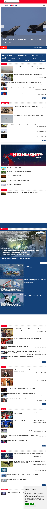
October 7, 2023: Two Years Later (14, 175)
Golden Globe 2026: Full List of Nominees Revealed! (25, 379)
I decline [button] (32, 503)
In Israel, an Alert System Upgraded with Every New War (19, 130)
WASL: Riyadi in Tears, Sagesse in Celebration (17, 440)
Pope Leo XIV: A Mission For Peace (14, 167)
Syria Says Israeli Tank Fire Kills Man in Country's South (26, 106)
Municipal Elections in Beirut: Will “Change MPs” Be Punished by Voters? (22, 192)
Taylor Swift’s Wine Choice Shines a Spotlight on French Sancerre (21, 398)
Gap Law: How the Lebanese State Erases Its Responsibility (20, 356)
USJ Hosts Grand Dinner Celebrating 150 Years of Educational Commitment (23, 492)
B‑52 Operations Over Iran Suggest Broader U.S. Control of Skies (28, 115)
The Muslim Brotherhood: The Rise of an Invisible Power (19, 171)
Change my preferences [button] (31, 505)
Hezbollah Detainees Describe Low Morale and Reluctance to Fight (21, 124)
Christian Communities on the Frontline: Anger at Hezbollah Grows (15, 258)
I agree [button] (27, 503)
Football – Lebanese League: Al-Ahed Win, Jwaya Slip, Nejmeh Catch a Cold (23, 430)
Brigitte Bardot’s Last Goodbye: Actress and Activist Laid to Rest (21, 393)
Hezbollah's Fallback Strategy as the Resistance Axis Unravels (8, 56)
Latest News (4, 47)
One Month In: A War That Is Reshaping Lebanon (37, 56)
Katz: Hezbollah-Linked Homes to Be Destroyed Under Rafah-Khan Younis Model (24, 82)
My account (34, 1)
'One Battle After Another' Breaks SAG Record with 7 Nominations (21, 388)
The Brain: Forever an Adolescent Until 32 (16, 469)
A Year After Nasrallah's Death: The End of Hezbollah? (18, 180)
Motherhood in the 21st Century (14, 184)
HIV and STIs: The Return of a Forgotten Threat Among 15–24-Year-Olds (22, 474)
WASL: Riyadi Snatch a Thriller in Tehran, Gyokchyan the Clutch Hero (29, 420)
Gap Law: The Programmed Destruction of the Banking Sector (28, 338)
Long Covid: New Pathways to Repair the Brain (17, 479)
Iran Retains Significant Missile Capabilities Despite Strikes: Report (21, 135)
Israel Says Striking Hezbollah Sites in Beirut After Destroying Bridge (30, 66)
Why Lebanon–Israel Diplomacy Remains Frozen (22, 56)
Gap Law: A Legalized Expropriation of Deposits (17, 346)
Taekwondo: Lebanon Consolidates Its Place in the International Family (22, 435)
